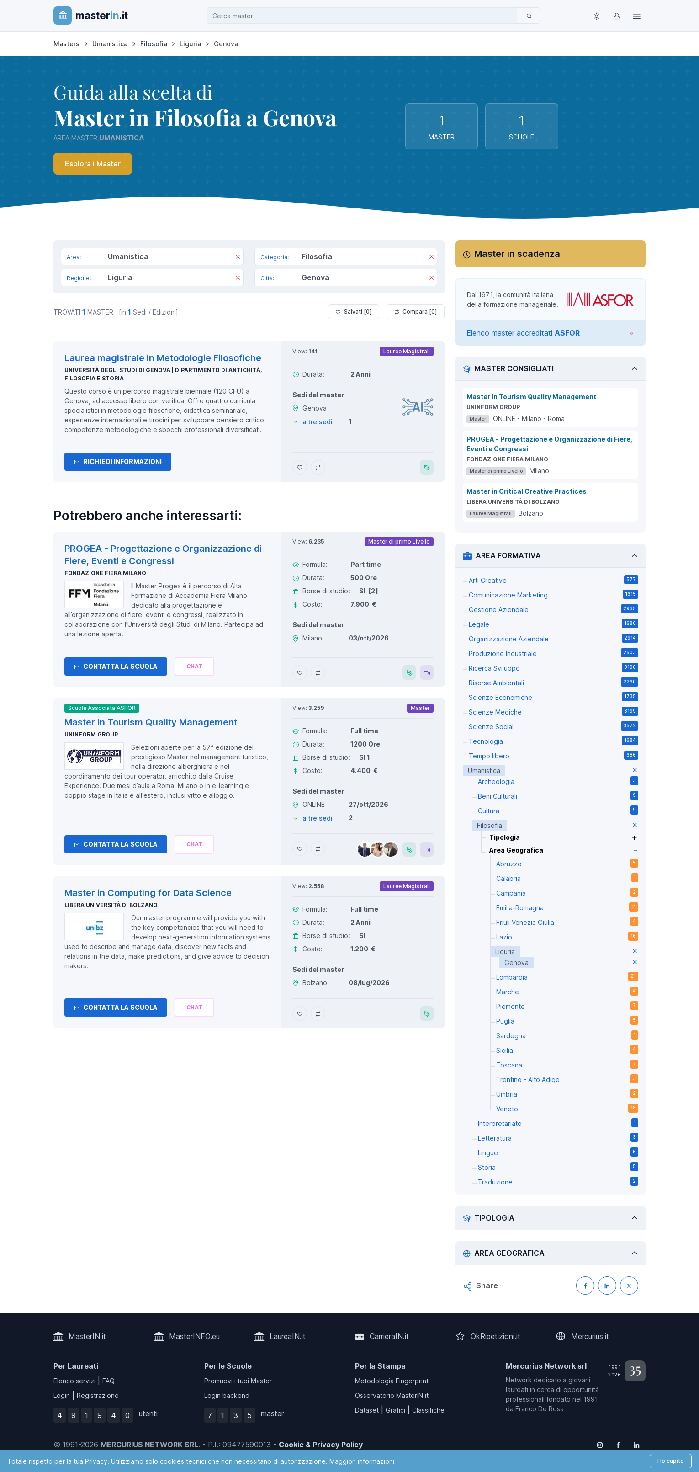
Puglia (567, 1020)
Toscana (567, 1064)
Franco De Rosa (539, 1409)
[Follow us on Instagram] (600, 1444)
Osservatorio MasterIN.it (392, 1395)
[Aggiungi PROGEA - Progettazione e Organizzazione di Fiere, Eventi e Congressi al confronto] (318, 672)
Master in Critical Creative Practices (526, 491)
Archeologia (558, 780)
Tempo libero (553, 755)
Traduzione (558, 1181)
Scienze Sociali (553, 726)
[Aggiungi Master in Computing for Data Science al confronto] (318, 1013)
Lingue (558, 1152)
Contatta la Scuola (116, 666)
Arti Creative (553, 579)
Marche (567, 991)
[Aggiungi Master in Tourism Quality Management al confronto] (318, 848)
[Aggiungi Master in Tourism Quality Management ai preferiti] (299, 848)
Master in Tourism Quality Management (531, 396)
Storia (558, 1166)
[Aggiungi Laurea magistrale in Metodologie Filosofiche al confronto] (318, 467)
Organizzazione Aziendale (553, 638)
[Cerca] (529, 15)
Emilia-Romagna (567, 907)
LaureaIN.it (288, 1336)
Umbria (567, 1093)
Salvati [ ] (353, 312)
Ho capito (670, 1460)
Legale (553, 623)
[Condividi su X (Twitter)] (629, 1285)
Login (61, 1395)
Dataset (367, 1410)
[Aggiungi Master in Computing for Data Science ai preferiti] (299, 1013)
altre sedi (317, 422)
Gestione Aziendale (553, 608)
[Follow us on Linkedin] (636, 1444)
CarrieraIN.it (389, 1336)
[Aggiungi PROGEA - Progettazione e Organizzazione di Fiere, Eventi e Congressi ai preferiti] (299, 672)
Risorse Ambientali (553, 682)
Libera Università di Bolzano (111, 904)
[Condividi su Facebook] (585, 1285)
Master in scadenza (517, 253)
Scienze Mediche (553, 711)
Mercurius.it (590, 1336)
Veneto (567, 1108)
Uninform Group (91, 734)
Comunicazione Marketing (553, 594)
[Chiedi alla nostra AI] (194, 666)
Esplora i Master (93, 163)
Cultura (558, 810)
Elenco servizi (74, 1381)
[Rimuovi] (237, 257)
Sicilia (567, 1049)
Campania (567, 892)
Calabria (567, 877)
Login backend (226, 1395)
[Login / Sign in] (616, 15)
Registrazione (98, 1395)
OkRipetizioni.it (495, 1336)
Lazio (567, 936)
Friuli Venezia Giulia (567, 921)
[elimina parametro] (634, 770)
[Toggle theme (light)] (596, 15)
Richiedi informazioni (118, 461)
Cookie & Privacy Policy (321, 1444)
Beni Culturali (558, 795)
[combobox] (364, 16)
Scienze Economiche (553, 696)
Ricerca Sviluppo (553, 667)
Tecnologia (553, 740)
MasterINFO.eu (194, 1336)
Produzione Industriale (553, 652)
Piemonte (567, 1005)
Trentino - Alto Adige (567, 1078)
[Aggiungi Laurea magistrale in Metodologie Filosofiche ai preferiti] (299, 467)
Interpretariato (558, 1122)
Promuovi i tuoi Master (238, 1381)
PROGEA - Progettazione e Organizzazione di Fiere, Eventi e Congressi (549, 444)
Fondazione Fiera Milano (105, 573)
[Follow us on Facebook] (618, 1444)
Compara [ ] (415, 312)
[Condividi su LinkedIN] (607, 1285)
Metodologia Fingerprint (392, 1381)
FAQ (108, 1381)
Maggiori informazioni (361, 1461)
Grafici (395, 1410)
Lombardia (567, 976)
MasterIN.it (87, 1336)
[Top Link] (636, 15)
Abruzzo (567, 863)
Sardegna (567, 1035)
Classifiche (428, 1410)
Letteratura (558, 1137)
